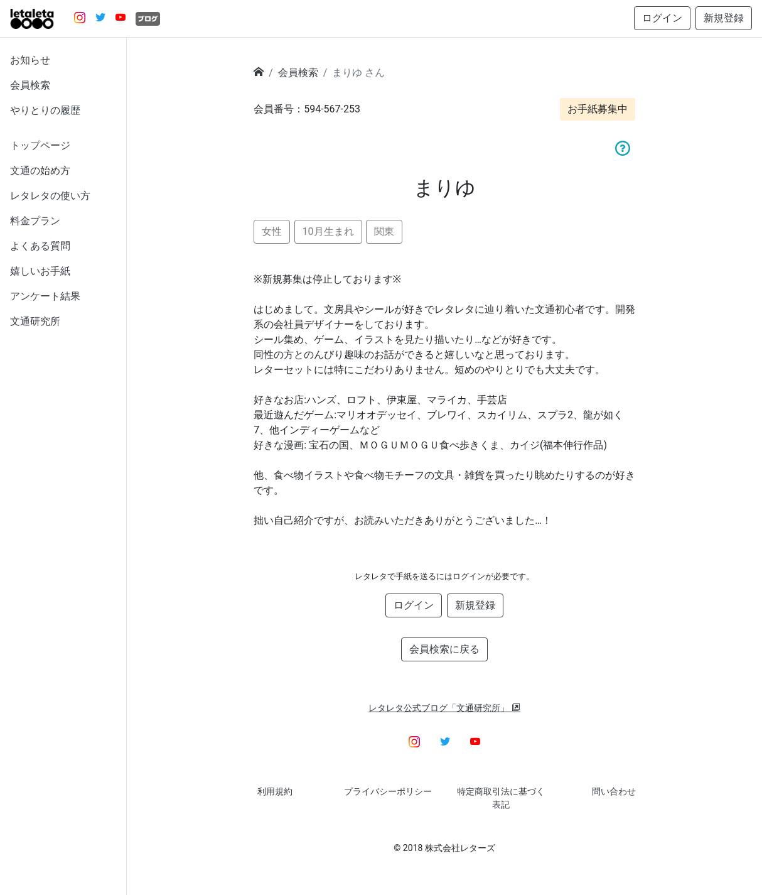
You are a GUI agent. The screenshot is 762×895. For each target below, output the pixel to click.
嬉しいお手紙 (40, 271)
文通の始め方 (40, 170)
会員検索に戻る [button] (444, 649)
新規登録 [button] (724, 18)
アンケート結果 (45, 296)
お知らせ (30, 60)
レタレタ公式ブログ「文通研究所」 (444, 708)
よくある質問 (40, 246)
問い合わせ (614, 791)
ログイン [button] (662, 18)
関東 (384, 231)
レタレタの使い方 (50, 196)
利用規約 (274, 791)
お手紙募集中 (597, 109)
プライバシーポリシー (388, 791)
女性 (272, 231)
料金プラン (35, 221)
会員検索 (30, 85)
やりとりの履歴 (45, 110)
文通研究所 (35, 321)
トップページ (40, 145)
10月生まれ (328, 231)
